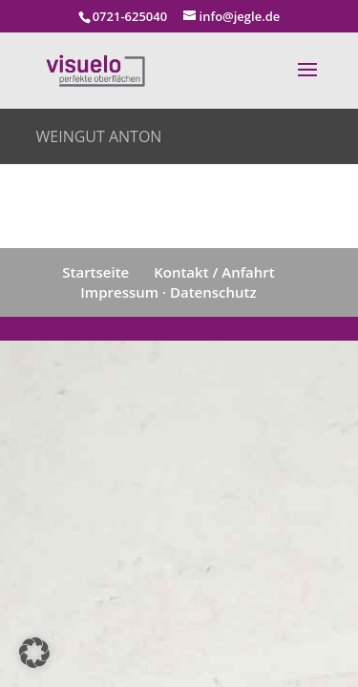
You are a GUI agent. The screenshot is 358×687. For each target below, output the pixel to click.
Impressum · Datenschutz (168, 292)
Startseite (95, 271)
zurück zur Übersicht (149, 206)
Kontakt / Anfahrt (214, 271)
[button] (34, 652)
